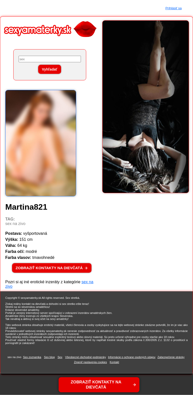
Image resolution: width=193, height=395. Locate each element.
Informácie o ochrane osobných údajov (132, 357)
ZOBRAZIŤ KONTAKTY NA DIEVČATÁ (49, 268)
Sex (60, 357)
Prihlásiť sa (173, 8)
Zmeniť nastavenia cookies (90, 362)
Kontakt (114, 362)
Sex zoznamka (32, 357)
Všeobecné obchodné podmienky (85, 357)
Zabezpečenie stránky (171, 357)
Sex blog (49, 357)
